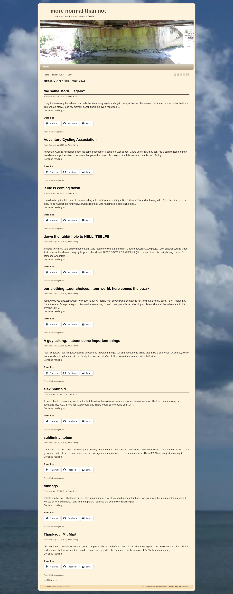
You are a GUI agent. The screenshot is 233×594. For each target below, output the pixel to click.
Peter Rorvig (72, 96)
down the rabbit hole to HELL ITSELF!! (76, 236)
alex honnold (55, 389)
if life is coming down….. (65, 188)
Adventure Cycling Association (70, 140)
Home (46, 66)
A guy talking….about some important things (82, 341)
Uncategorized (58, 132)
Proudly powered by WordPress (154, 587)
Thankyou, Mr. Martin (62, 534)
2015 (62, 75)
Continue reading (54, 110)
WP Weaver (183, 587)
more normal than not (78, 11)
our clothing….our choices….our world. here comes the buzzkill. (98, 289)
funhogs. (51, 486)
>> (187, 75)
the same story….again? (64, 91)
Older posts (51, 580)
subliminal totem (58, 438)
